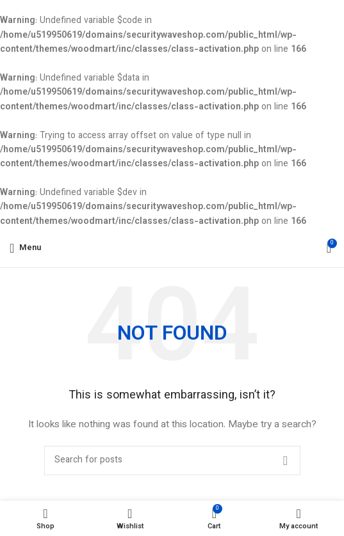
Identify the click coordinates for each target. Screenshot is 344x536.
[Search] (172, 460)
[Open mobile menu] (25, 248)
